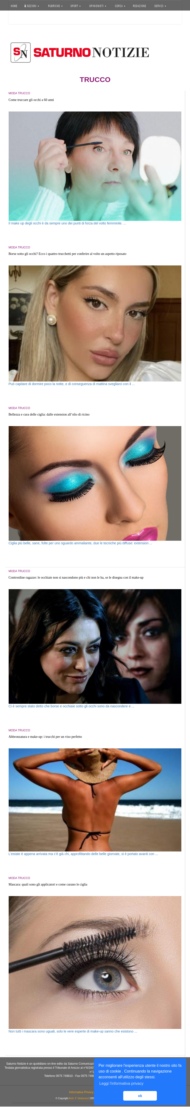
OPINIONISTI (97, 6)
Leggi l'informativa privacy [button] (121, 1083)
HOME (14, 6)
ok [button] (140, 1096)
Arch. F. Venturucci (79, 1098)
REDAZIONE (139, 6)
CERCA (120, 6)
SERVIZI (160, 6)
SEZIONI (31, 6)
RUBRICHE (55, 6)
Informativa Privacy (81, 1092)
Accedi (17, 18)
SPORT (76, 6)
